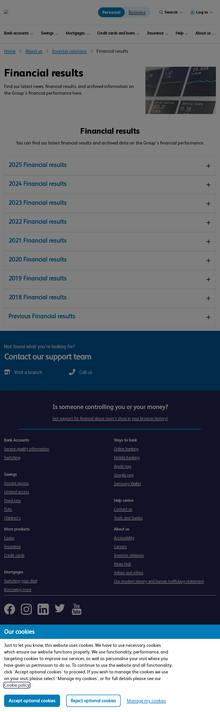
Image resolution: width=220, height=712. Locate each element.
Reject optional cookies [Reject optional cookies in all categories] (93, 700)
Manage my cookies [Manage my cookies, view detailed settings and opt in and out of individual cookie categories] (146, 700)
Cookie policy (17, 685)
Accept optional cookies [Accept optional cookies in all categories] (32, 700)
